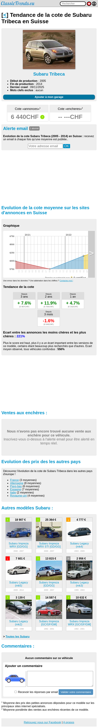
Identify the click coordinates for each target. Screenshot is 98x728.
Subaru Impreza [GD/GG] (49, 584)
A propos (68, 722)
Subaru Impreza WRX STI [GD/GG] (49, 545)
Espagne (15, 489)
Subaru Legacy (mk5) (18, 584)
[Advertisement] (49, 177)
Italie (13, 492)
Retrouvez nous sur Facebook (42, 722)
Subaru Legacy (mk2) (18, 623)
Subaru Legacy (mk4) (79, 545)
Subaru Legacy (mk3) (79, 584)
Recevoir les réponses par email (36, 692)
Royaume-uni (18, 495)
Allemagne (16, 483)
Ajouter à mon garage (49, 97)
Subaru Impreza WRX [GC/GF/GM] (79, 623)
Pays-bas (16, 486)
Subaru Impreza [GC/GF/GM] (49, 623)
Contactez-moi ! (66, 281)
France (14, 480)
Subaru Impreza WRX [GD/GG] (19, 545)
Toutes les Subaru (18, 636)
